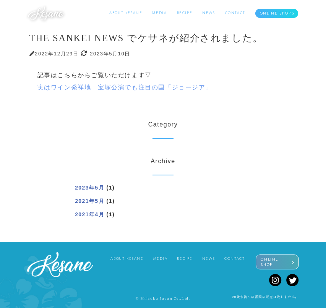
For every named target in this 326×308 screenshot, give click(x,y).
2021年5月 (89, 201)
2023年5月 (89, 188)
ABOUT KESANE (125, 13)
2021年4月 (89, 214)
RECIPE (185, 13)
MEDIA (159, 13)
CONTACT (235, 13)
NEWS (208, 13)
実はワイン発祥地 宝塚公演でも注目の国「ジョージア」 (124, 87)
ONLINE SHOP (275, 13)
